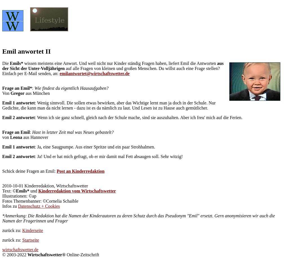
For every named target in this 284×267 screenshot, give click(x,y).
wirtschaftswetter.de (20, 249)
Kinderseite (32, 230)
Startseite (30, 240)
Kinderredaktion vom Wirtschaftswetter (77, 191)
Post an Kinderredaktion (81, 171)
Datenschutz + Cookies (39, 206)
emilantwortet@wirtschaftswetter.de (94, 73)
